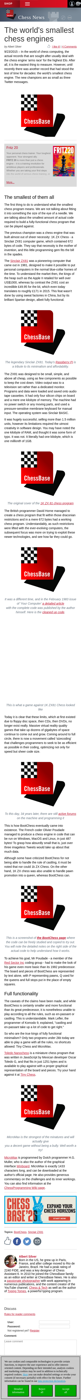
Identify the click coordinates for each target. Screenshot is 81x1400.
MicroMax (10, 1157)
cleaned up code (53, 612)
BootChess (20, 1232)
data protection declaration (51, 1380)
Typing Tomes (17, 1291)
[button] (27, 4)
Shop (8, 3)
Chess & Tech (38, 1287)
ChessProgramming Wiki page (24, 1188)
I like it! (56, 46)
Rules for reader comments (19, 1314)
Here (25, 1374)
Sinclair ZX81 (19, 261)
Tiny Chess (27, 1074)
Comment (10, 1335)
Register (35, 1330)
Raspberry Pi (64, 362)
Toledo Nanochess (16, 1053)
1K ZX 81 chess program (57, 503)
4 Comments (69, 46)
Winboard (23, 1166)
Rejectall (42, 1390)
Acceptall (65, 1390)
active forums (67, 813)
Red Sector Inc (14, 962)
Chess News (31, 17)
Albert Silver (27, 1256)
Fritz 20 (12, 148)
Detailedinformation (18, 1390)
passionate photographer (23, 1280)
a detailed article (53, 603)
